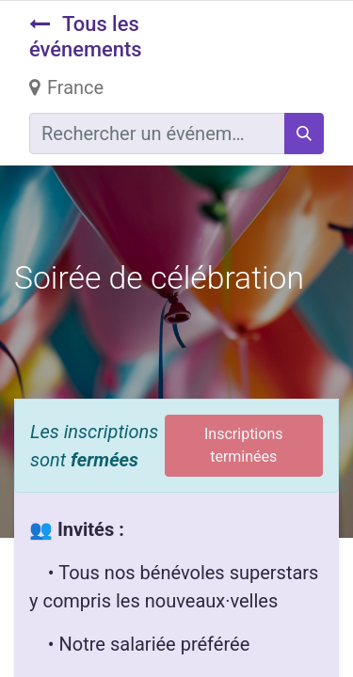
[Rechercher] (304, 133)
